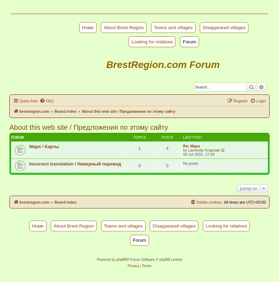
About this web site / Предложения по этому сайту (88, 127)
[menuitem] (47, 101)
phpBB (121, 260)
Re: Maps (191, 146)
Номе (88, 27)
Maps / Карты (44, 146)
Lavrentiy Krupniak (204, 150)
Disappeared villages (224, 27)
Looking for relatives (152, 41)
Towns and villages (173, 27)
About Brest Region (124, 27)
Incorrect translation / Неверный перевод (75, 163)
